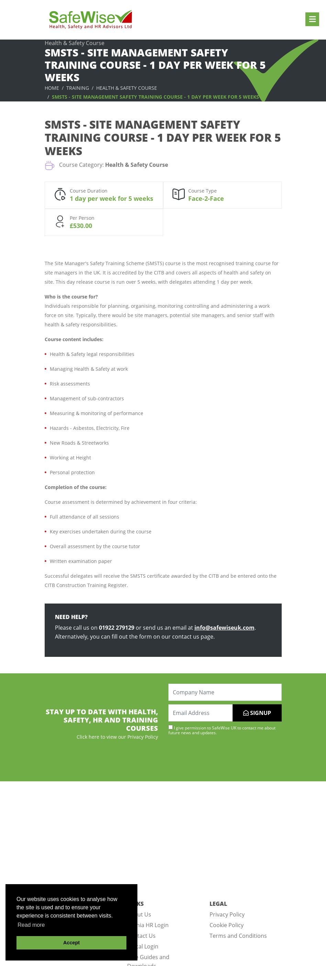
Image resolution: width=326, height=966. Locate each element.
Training (77, 88)
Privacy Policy (227, 914)
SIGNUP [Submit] (257, 713)
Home (52, 88)
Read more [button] (31, 925)
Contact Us (141, 936)
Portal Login (142, 946)
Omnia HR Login (148, 925)
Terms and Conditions (238, 936)
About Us (139, 914)
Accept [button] (71, 942)
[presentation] (220, 757)
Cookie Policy (227, 925)
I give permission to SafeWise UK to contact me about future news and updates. (222, 730)
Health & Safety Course (126, 88)
